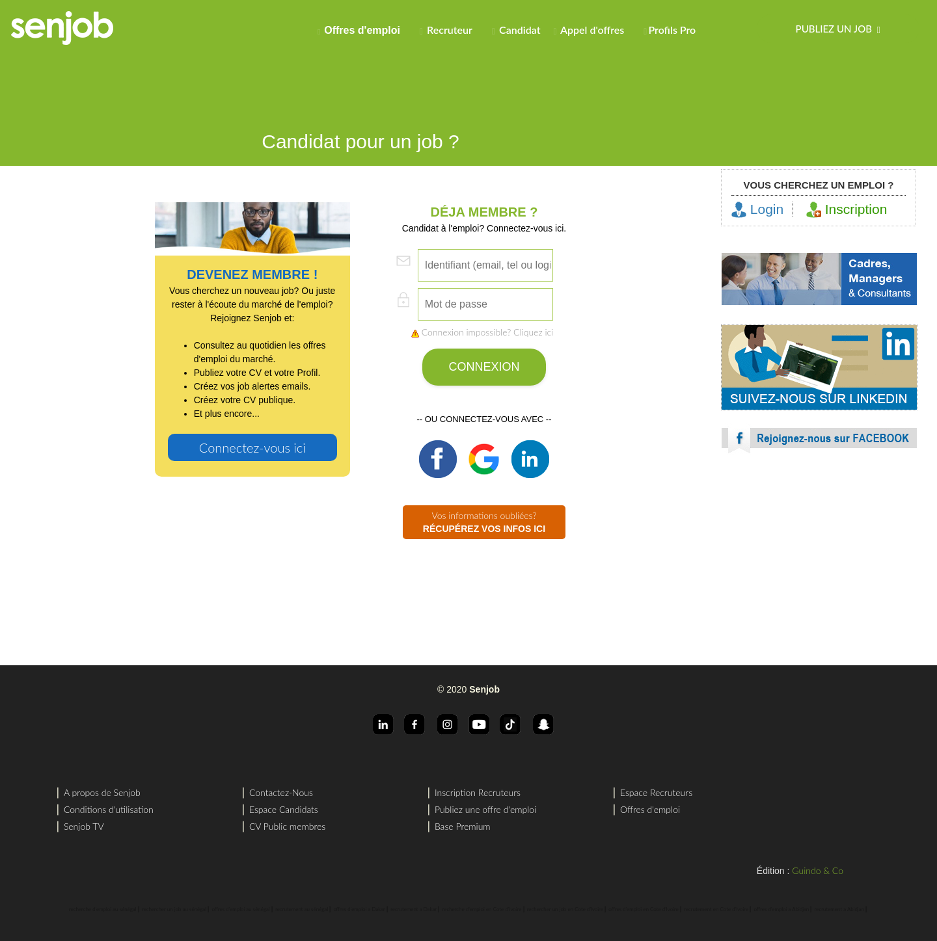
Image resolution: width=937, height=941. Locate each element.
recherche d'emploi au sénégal (103, 909)
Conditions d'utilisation (109, 809)
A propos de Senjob (102, 792)
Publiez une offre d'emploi (485, 809)
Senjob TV (84, 826)
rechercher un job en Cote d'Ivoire (565, 909)
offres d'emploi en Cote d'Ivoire (643, 909)
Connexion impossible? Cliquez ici (482, 332)
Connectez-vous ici (252, 447)
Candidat (516, 29)
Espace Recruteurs (656, 792)
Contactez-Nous (281, 792)
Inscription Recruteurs (478, 792)
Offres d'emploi (650, 809)
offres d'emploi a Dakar (359, 909)
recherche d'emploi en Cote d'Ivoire (482, 909)
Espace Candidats (283, 809)
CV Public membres (287, 826)
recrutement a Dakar (413, 909)
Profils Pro (670, 29)
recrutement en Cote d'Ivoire (716, 909)
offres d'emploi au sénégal (240, 909)
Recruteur (446, 29)
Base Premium (463, 826)
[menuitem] (362, 28)
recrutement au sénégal (301, 909)
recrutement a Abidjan (839, 909)
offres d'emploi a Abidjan (781, 909)
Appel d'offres (588, 29)
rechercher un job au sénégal (174, 909)
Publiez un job (838, 29)
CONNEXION (483, 366)
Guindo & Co (817, 870)
